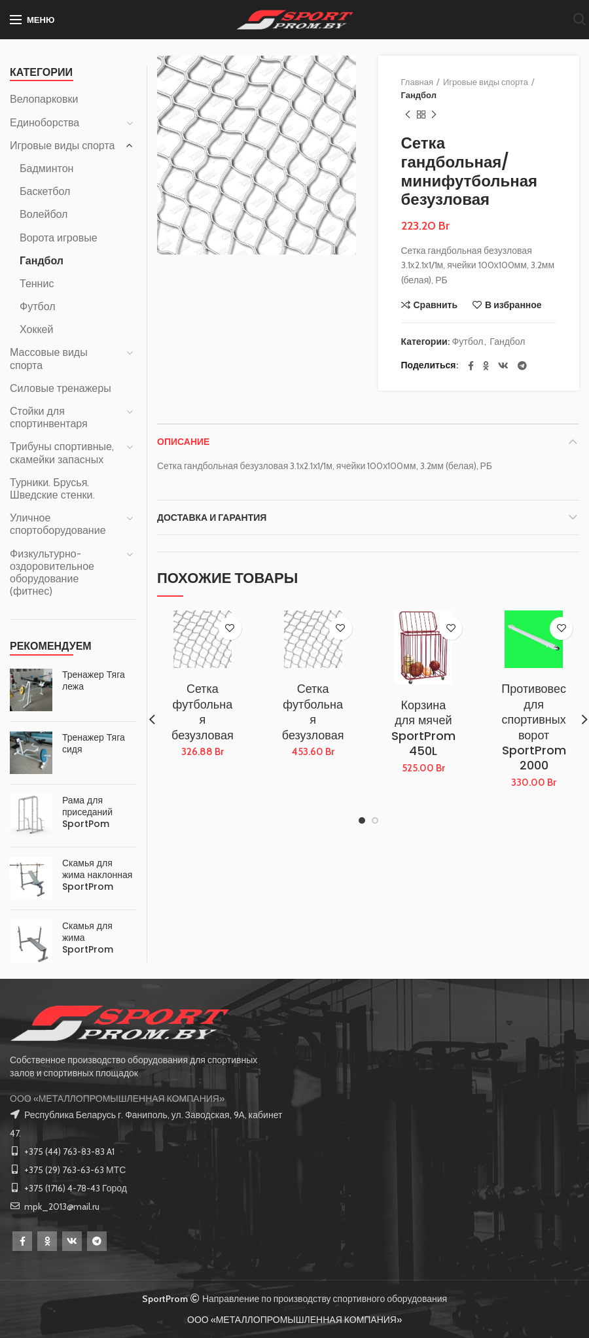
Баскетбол (45, 191)
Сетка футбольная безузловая (202, 712)
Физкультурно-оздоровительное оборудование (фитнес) (52, 573)
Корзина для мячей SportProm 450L (423, 728)
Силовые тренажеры (60, 388)
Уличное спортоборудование (58, 524)
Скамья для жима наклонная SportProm (97, 875)
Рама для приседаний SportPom (87, 812)
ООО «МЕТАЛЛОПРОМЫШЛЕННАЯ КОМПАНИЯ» (117, 1098)
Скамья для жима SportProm (87, 938)
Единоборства (44, 122)
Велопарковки (44, 99)
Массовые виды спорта (49, 358)
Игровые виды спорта (485, 82)
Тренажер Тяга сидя (93, 743)
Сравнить (436, 304)
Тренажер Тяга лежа (93, 680)
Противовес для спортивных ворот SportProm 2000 (533, 727)
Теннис (37, 283)
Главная (417, 82)
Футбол (468, 341)
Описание (183, 441)
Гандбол (419, 95)
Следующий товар (434, 115)
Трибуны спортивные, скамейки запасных (62, 452)
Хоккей (36, 329)
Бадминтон (46, 168)
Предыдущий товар (408, 115)
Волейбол (43, 214)
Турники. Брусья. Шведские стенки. (52, 488)
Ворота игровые (59, 238)
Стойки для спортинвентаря (49, 417)
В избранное (513, 304)
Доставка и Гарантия (211, 517)
